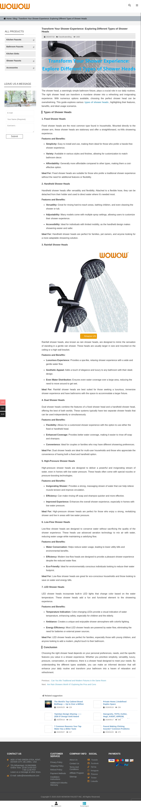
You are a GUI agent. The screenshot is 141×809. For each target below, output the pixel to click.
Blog (15, 18)
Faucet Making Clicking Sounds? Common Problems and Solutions (116, 728)
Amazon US (88, 336)
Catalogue (84, 804)
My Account (56, 804)
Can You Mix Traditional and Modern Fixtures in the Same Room (78, 680)
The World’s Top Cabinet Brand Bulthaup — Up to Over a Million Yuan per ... (69, 704)
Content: (20, 128)
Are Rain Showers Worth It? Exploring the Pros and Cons (71, 684)
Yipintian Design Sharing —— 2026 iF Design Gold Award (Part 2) (67, 716)
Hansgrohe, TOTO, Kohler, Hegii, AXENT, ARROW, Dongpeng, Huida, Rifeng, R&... (117, 716)
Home (8, 18)
